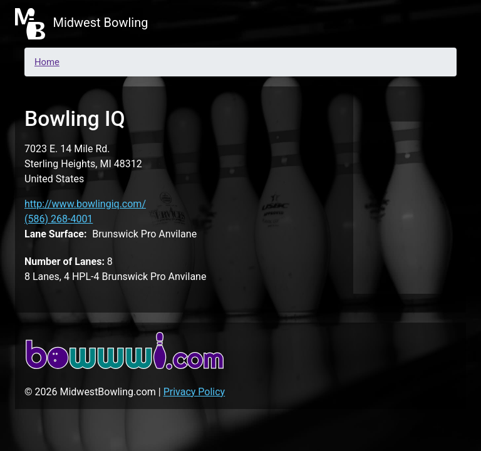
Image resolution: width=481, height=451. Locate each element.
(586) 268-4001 (58, 219)
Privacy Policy (194, 392)
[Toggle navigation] (448, 23)
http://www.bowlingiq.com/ (85, 204)
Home (46, 62)
